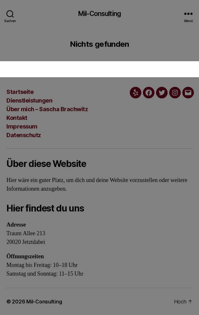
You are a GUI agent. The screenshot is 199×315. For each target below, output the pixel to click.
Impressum (21, 126)
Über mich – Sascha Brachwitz (47, 109)
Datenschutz (23, 135)
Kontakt (16, 117)
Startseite (19, 91)
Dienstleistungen (29, 100)
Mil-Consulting (99, 13)
